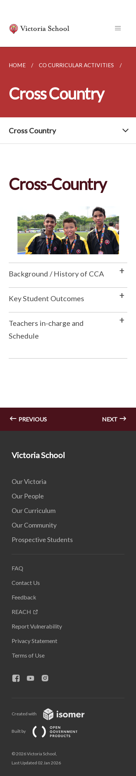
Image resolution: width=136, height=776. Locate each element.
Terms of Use (28, 655)
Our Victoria (29, 481)
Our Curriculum (33, 510)
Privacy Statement (34, 640)
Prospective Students (42, 539)
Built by (50, 731)
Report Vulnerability (37, 626)
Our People (28, 496)
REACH (21, 611)
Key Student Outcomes (46, 298)
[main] (68, 239)
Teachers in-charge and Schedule (46, 329)
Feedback (24, 597)
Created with (54, 713)
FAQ (17, 568)
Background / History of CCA (56, 273)
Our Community (34, 525)
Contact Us (26, 582)
